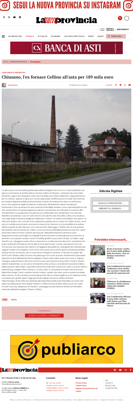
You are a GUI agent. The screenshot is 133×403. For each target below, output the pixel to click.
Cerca (120, 18)
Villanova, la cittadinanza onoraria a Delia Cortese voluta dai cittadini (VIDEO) (119, 284)
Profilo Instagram (10, 17)
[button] (4, 35)
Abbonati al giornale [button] (110, 208)
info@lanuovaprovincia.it (55, 385)
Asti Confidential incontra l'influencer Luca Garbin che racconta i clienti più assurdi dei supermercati (119, 269)
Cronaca (35, 61)
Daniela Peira (13, 85)
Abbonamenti (123, 29)
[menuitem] (15, 36)
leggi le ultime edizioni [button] (110, 203)
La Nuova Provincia (18, 62)
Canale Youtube (16, 17)
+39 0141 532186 (55, 383)
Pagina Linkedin (21, 17)
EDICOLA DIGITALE (107, 29)
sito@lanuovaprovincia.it (55, 390)
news (14, 300)
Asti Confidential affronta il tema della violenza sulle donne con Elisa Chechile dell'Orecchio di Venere (119, 301)
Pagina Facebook (5, 17)
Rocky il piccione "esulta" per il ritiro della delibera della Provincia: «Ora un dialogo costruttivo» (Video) (118, 253)
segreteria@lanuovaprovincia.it (57, 388)
